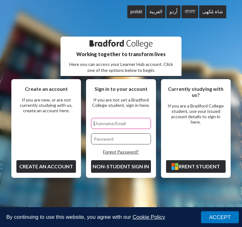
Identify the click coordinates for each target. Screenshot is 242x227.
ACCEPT (220, 217)
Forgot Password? (121, 151)
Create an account (46, 166)
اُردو (173, 11)
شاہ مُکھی (212, 11)
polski (136, 11)
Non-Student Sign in (121, 166)
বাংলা (190, 11)
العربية (155, 11)
